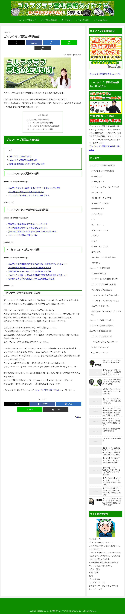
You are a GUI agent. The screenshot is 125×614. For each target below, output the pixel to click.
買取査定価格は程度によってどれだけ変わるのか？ (29, 262)
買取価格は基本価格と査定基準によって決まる (27, 219)
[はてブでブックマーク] (42, 42)
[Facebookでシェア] (27, 42)
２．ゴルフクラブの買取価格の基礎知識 (44, 121)
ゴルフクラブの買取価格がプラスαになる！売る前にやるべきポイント (37, 259)
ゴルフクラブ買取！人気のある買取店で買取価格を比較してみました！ (38, 270)
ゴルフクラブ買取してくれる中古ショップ (26, 186)
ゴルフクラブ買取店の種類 (20, 151)
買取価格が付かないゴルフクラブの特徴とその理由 (29, 266)
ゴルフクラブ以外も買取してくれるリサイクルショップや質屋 (34, 183)
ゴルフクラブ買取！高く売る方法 (48, 385)
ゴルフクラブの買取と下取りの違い (23, 230)
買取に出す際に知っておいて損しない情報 (27, 159)
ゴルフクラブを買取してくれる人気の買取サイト (28, 190)
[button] (74, 42)
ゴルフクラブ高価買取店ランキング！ (105, 74)
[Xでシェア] (11, 42)
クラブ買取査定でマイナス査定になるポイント (27, 223)
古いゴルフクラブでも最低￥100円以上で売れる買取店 (31, 274)
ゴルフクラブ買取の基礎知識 (38, 114)
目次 (40, 109)
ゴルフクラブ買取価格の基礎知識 (23, 155)
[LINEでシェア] (58, 42)
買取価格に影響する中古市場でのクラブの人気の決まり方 (32, 226)
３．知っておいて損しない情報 (41, 124)
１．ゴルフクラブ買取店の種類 (41, 117)
